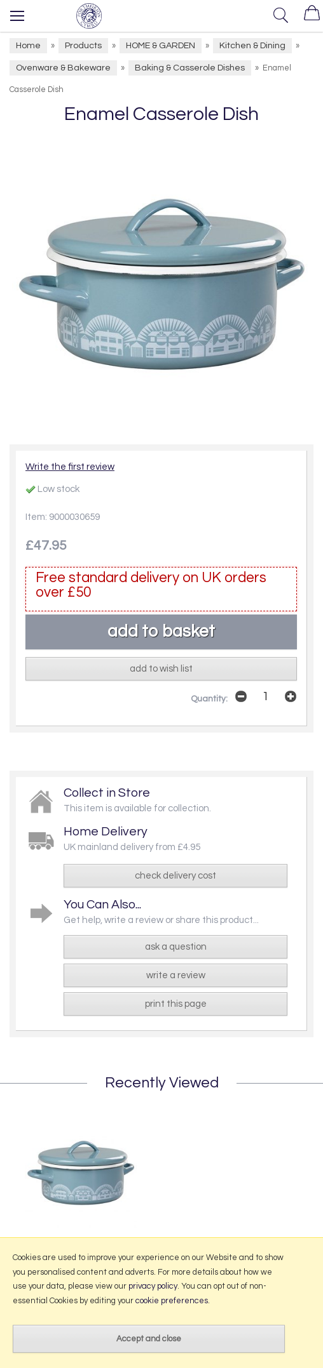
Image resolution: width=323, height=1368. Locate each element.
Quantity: (209, 698)
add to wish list (161, 669)
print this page (176, 1004)
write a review (175, 975)
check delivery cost (175, 875)
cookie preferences (171, 1300)
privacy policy (152, 1286)
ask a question (176, 947)
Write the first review (69, 467)
